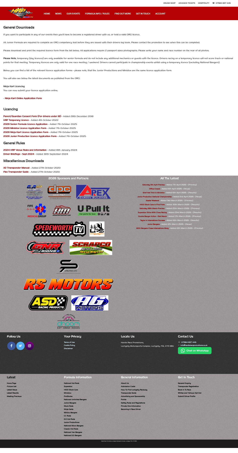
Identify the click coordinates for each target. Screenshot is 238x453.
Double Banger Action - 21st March (152, 216)
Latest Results (13, 394)
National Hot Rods (72, 383)
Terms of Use (69, 342)
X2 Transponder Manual (16, 167)
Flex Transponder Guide (16, 171)
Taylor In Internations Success (153, 220)
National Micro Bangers (75, 429)
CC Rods (67, 419)
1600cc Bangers (71, 415)
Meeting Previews (15, 397)
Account (160, 13)
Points (124, 401)
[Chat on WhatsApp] (194, 354)
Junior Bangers (153, 224)
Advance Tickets (186, 3)
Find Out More (123, 13)
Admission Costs (128, 387)
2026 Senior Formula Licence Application (25, 124)
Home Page (12, 383)
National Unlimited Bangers (76, 401)
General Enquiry (185, 383)
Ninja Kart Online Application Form (23, 98)
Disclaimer (68, 349)
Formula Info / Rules (97, 13)
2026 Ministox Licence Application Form (24, 128)
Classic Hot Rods (72, 433)
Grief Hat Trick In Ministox (154, 192)
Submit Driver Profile (187, 397)
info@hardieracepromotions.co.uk (196, 346)
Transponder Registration (190, 387)
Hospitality (203, 3)
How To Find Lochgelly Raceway (135, 390)
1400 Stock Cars (71, 390)
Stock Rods (69, 408)
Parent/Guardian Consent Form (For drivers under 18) (32, 116)
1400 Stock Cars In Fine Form (152, 204)
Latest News (12, 390)
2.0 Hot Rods (70, 422)
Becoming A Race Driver (132, 412)
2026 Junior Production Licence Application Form (30, 136)
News (58, 13)
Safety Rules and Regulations (134, 404)
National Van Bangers (74, 436)
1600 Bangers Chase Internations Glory (152, 228)
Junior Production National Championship (154, 196)
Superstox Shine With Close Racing (152, 212)
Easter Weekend (152, 200)
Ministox (68, 394)
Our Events (73, 13)
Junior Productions (73, 426)
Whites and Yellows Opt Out (191, 394)
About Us (125, 383)
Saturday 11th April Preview (153, 185)
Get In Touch (143, 13)
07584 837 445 (223, 3)
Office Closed (155, 189)
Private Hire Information (132, 408)
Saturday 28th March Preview (152, 208)
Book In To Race (185, 390)
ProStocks (69, 397)
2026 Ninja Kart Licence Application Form (25, 132)
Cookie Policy (70, 346)
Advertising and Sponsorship (134, 397)
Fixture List (12, 387)
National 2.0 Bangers (74, 440)
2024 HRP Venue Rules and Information (24, 150)
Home (47, 13)
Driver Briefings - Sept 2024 (18, 154)
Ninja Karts (69, 412)
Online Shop (169, 3)
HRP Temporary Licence (16, 120)
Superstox (68, 387)
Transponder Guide (130, 394)
